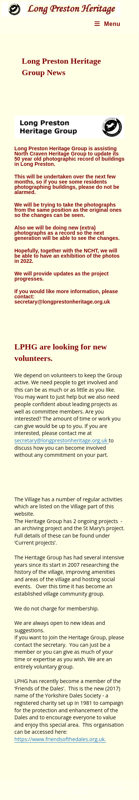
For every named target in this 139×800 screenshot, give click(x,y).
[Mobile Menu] (107, 24)
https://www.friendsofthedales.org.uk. (60, 739)
